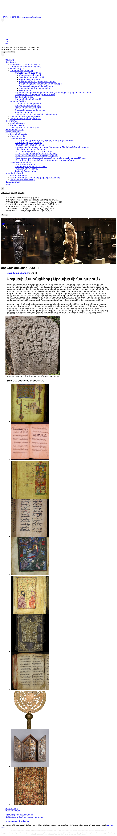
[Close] (2, 188)
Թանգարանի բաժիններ (21, 71)
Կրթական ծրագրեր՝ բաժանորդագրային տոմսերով (35, 178)
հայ (7, 39)
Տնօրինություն (17, 69)
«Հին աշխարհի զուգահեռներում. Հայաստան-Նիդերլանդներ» (44, 160)
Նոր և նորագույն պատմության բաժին (37, 82)
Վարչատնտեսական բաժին (28, 99)
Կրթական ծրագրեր (19, 175)
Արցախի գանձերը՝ (17, 273)
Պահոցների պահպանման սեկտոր (36, 86)
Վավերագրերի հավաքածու (28, 106)
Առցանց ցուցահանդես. (21, 162)
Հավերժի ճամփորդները (26, 171)
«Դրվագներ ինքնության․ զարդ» (30, 145)
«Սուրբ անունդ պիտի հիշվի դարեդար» (33, 151)
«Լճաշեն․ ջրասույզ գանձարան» (30, 149)
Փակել (4, 215)
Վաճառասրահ (12, 182)
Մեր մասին (10, 62)
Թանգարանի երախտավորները (25, 66)
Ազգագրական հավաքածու (28, 108)
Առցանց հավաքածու (25, 112)
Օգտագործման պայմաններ (19, 815)
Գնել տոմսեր (11, 809)
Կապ (8, 184)
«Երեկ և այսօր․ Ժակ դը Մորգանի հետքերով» (36, 154)
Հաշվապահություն (24, 97)
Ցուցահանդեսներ (18, 134)
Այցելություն (11, 121)
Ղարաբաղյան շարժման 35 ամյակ (31, 167)
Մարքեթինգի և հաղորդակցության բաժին (35, 95)
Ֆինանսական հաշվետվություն (25, 117)
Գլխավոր (9, 60)
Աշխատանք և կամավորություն (25, 119)
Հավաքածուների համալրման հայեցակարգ (36, 114)
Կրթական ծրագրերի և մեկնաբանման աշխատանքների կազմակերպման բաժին (54, 93)
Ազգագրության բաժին (30, 79)
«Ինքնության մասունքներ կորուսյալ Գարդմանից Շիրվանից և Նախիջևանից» (52, 147)
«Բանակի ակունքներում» (27, 169)
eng (6, 43)
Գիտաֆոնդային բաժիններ (28, 73)
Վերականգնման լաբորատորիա (34, 88)
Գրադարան (25, 90)
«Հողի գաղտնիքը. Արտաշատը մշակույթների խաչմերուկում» (44, 140)
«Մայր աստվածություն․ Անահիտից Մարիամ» (36, 156)
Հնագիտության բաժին (30, 75)
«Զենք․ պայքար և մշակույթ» (28, 143)
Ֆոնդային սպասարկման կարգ (25, 127)
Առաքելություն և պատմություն (25, 64)
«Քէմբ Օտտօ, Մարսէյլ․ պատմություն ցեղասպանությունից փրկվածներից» (50, 158)
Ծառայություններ (18, 125)
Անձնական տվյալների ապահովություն (24, 817)
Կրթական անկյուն (14, 173)
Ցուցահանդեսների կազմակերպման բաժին (40, 84)
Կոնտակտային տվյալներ (17, 821)
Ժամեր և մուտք (17, 123)
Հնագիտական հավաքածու (28, 103)
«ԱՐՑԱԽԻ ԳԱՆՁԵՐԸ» (25, 164)
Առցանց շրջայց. (17, 138)
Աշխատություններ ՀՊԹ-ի (22, 180)
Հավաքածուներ (18, 101)
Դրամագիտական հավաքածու (30, 110)
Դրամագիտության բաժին (31, 77)
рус (6, 41)
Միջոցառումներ (17, 136)
